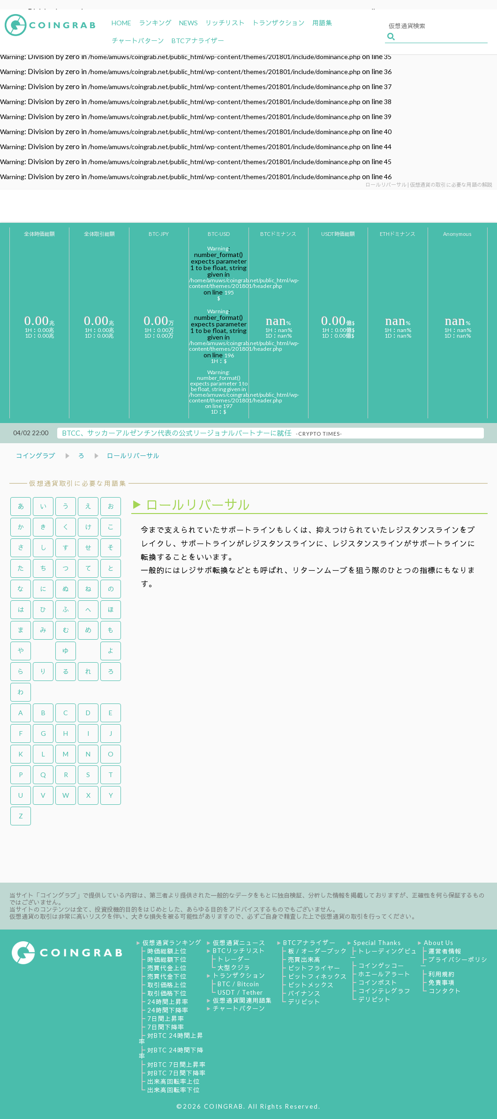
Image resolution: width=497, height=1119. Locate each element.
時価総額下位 (167, 959)
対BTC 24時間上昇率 (171, 1038)
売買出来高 (304, 959)
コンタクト (445, 991)
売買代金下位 (167, 976)
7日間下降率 (165, 1027)
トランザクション (239, 975)
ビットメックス (311, 985)
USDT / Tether (240, 992)
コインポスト (378, 982)
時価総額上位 (167, 951)
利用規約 (442, 974)
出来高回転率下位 (173, 1090)
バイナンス (304, 993)
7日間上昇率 (165, 1018)
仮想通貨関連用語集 (242, 1000)
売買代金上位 (167, 968)
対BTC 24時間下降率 (171, 1053)
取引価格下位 (167, 993)
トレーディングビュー (383, 954)
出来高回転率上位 (173, 1081)
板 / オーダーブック (317, 951)
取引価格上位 (167, 985)
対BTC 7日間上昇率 (176, 1064)
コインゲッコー (381, 965)
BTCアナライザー (309, 942)
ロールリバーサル (133, 456)
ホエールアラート (384, 974)
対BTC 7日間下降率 (176, 1073)
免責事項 (442, 982)
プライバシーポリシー (454, 962)
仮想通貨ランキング (172, 942)
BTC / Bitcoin (238, 984)
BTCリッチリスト (239, 950)
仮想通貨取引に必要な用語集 (78, 483)
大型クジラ (234, 967)
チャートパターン (239, 1008)
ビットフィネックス (317, 976)
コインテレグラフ (384, 991)
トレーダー (234, 959)
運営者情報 (445, 951)
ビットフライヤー (314, 968)
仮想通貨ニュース (239, 942)
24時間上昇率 (167, 1002)
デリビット (304, 1002)
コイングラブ (35, 456)
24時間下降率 (167, 1010)
